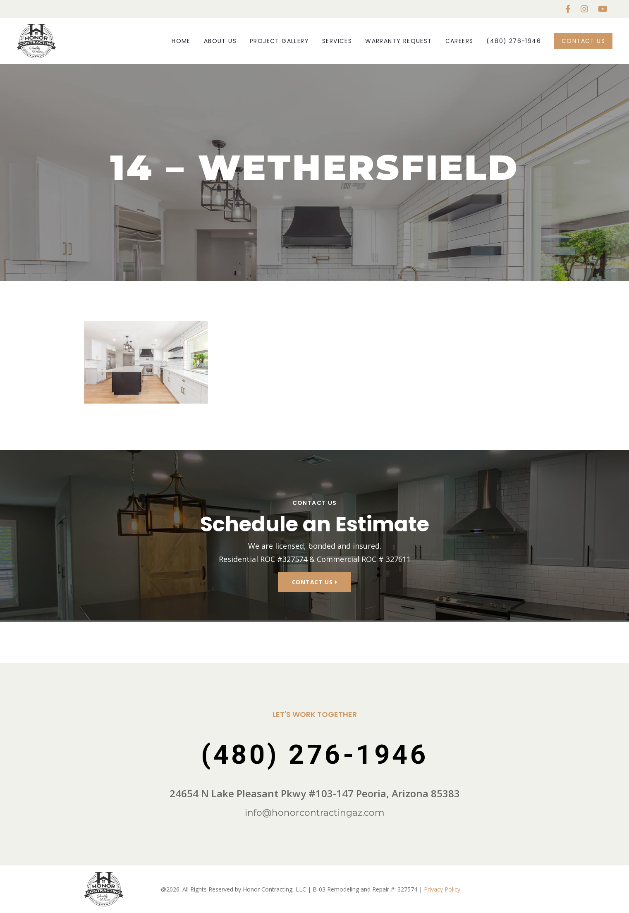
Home (181, 41)
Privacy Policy (442, 889)
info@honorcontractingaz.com (315, 812)
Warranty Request (398, 41)
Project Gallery (279, 41)
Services (337, 41)
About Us (220, 41)
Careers (459, 41)
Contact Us (583, 41)
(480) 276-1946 (513, 41)
